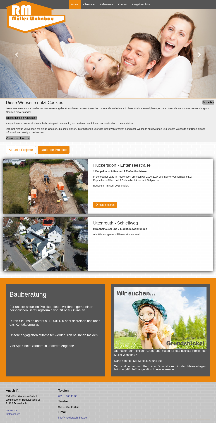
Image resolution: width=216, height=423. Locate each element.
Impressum (12, 410)
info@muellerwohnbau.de (72, 417)
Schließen (208, 102)
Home (74, 4)
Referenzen (106, 4)
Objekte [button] (88, 4)
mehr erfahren (105, 204)
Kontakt (122, 4)
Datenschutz (13, 414)
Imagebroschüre (141, 4)
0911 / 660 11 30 (67, 396)
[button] (16, 53)
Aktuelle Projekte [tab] (21, 150)
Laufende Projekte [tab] (53, 150)
